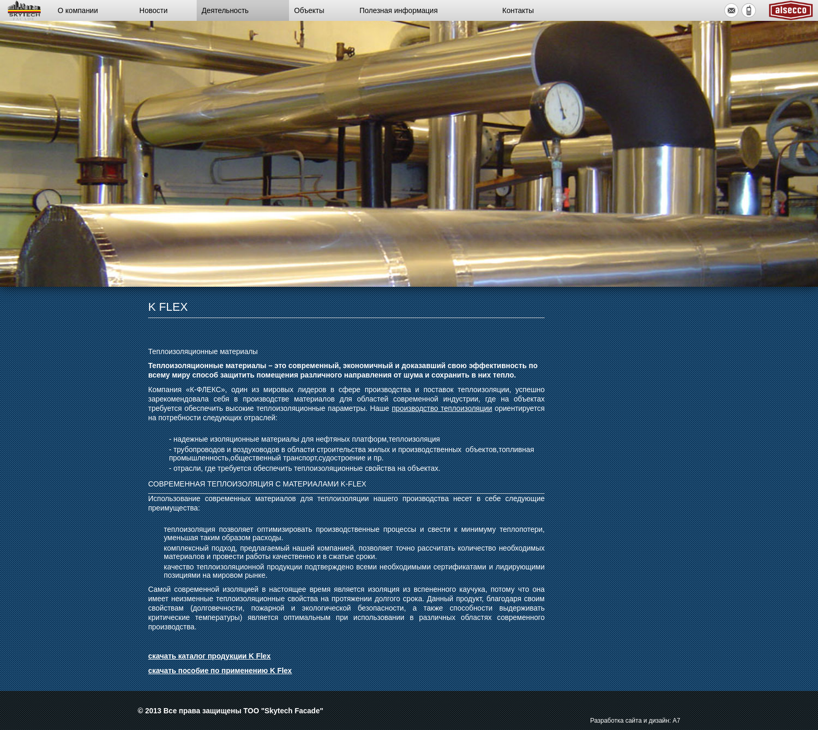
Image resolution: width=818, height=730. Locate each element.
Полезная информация (398, 10)
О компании (78, 10)
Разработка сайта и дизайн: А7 (635, 720)
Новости (153, 10)
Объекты (309, 10)
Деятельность (225, 10)
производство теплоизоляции (442, 408)
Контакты (518, 10)
